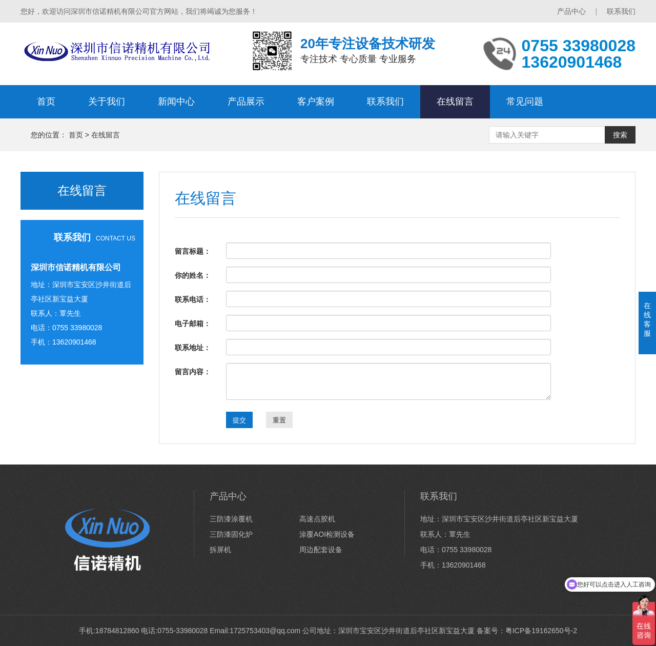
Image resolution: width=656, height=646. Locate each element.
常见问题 (524, 101)
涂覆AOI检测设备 (327, 534)
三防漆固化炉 (231, 534)
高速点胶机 (317, 519)
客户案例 (315, 101)
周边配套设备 (320, 550)
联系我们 (621, 11)
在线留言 (455, 101)
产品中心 (571, 11)
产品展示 (246, 101)
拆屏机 (220, 550)
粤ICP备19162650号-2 (541, 631)
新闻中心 (176, 101)
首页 (46, 101)
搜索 (620, 135)
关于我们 (106, 101)
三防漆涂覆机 (231, 519)
